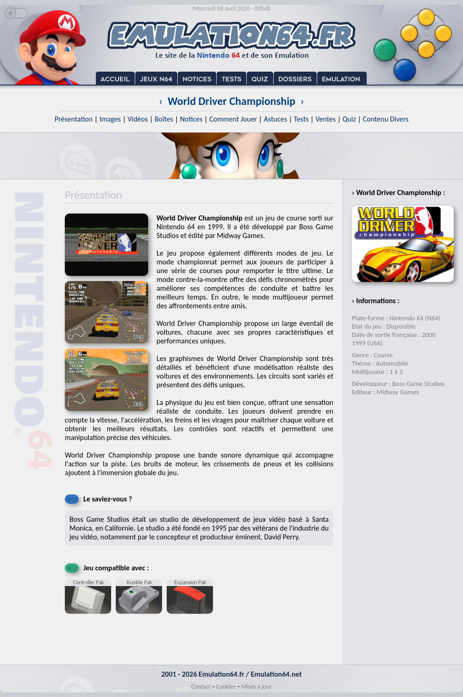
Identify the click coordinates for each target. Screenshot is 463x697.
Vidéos (137, 119)
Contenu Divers (385, 119)
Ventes (325, 119)
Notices (191, 119)
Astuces (275, 119)
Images (110, 119)
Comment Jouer (233, 119)
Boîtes (164, 119)
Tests (301, 119)
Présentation (74, 119)
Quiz (349, 119)
